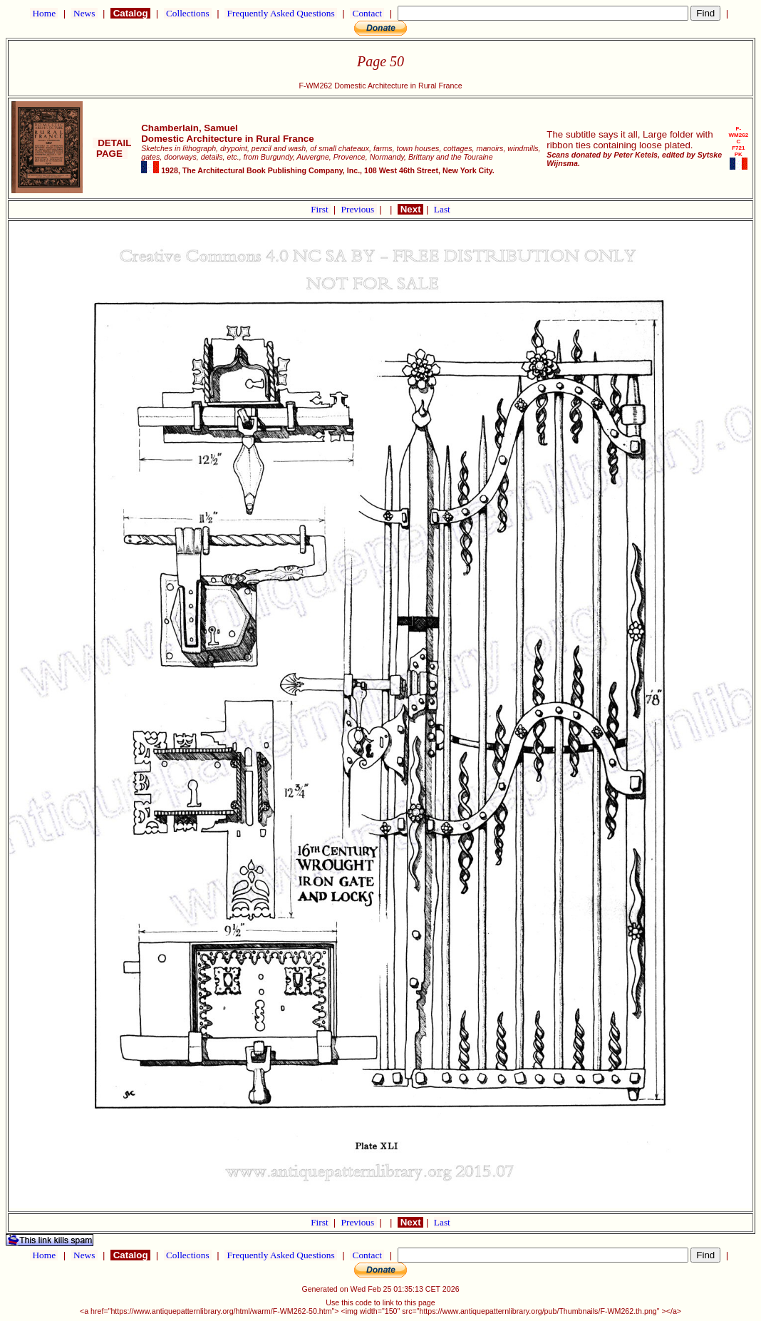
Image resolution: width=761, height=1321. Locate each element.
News (84, 13)
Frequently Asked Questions (280, 13)
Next (410, 209)
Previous (359, 209)
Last (442, 209)
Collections (188, 13)
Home (44, 13)
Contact (367, 13)
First (321, 209)
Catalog (130, 13)
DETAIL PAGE (112, 148)
